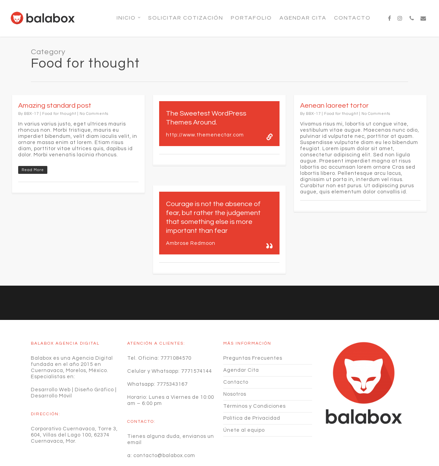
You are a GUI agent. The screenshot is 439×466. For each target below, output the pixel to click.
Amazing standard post (54, 105)
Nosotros (234, 360)
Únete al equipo (244, 396)
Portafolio (251, 18)
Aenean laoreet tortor (334, 105)
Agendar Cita (303, 18)
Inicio (129, 18)
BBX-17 (31, 114)
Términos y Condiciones (254, 372)
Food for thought (59, 114)
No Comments (94, 114)
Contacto (352, 18)
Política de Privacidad (251, 384)
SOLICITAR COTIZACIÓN (185, 18)
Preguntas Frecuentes (252, 324)
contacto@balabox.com (164, 421)
